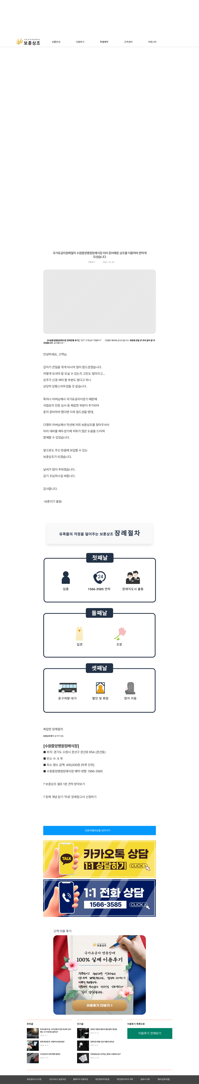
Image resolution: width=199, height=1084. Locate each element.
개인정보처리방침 (102, 1079)
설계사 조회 (145, 1079)
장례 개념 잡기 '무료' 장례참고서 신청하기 (70, 797)
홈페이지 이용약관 (80, 1079)
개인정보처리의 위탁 (125, 1079)
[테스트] (56, 42)
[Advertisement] (77, 18)
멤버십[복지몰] (164, 1079)
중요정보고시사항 (34, 1079)
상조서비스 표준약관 (57, 1079)
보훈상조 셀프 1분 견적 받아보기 (65, 784)
